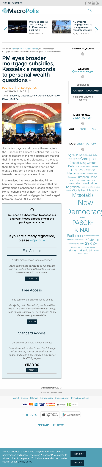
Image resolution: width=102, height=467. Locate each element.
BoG (90, 155)
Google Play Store (70, 414)
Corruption (88, 159)
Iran (79, 183)
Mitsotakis (25, 95)
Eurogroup (72, 177)
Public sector (78, 240)
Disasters (94, 166)
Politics (21, 48)
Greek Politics (32, 48)
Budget (95, 155)
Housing (94, 180)
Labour (84, 187)
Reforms (93, 239)
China (77, 159)
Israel (85, 183)
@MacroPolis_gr (83, 71)
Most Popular (82, 115)
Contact (24, 398)
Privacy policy (46, 398)
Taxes (87, 247)
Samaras (74, 247)
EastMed (87, 170)
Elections (14, 95)
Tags (72, 143)
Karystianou (73, 187)
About (16, 398)
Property (70, 240)
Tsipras (71, 250)
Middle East (79, 190)
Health (88, 180)
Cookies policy (62, 398)
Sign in (6, 3)
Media (68, 190)
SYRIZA (14, 99)
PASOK (83, 218)
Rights (82, 244)
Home (14, 48)
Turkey (81, 250)
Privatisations (94, 236)
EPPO (81, 170)
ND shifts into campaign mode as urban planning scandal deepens (82, 25)
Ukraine (96, 250)
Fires (77, 180)
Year (94, 128)
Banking (85, 155)
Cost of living (77, 163)
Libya (98, 187)
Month (83, 128)
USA (89, 250)
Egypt (93, 170)
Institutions (73, 183)
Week (71, 128)
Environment (93, 173)
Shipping (81, 247)
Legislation (91, 187)
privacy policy (25, 461)
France (82, 180)
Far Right (72, 180)
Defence (73, 166)
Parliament (75, 236)
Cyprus (91, 163)
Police (86, 236)
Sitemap (34, 398)
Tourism (92, 247)
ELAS (74, 170)
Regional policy (74, 244)
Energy (84, 173)
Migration (93, 190)
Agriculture (75, 155)
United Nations (83, 254)
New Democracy (41, 95)
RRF (85, 240)
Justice (92, 183)
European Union (87, 177)
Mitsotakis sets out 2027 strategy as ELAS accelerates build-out (38, 25)
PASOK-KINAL (82, 226)
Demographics (85, 166)
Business (72, 159)
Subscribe (17, 3)
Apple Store (50, 414)
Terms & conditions (80, 398)
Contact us (32, 279)
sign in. (36, 240)
